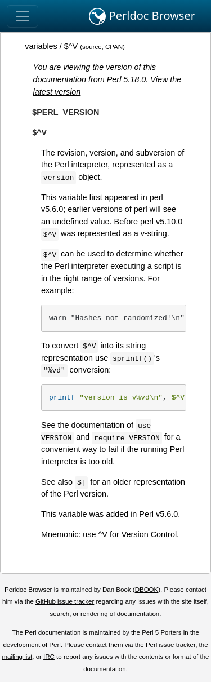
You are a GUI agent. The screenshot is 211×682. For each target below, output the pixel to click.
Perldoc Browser (142, 16)
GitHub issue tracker (64, 601)
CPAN (114, 46)
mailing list (17, 656)
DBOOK (147, 589)
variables (41, 46)
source (92, 46)
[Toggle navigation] (22, 16)
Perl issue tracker (170, 644)
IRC (49, 656)
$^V (71, 46)
